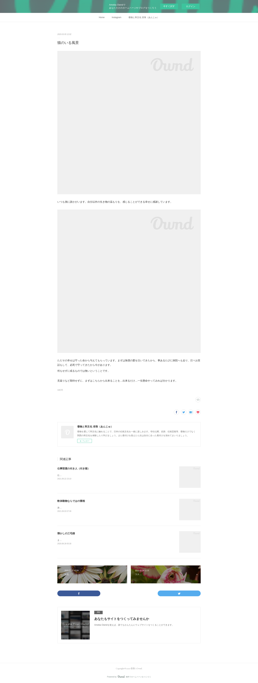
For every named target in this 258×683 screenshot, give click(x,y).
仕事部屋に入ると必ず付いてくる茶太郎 (76, 475)
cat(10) (60, 390)
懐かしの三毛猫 (66, 533)
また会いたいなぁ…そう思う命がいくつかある (79, 540)
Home (102, 17)
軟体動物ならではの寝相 (71, 500)
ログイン (190, 6)
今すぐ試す (169, 6)
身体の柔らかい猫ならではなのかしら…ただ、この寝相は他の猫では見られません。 (98, 507)
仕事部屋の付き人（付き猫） (73, 468)
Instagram (116, 17)
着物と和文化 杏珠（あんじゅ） (143, 17)
